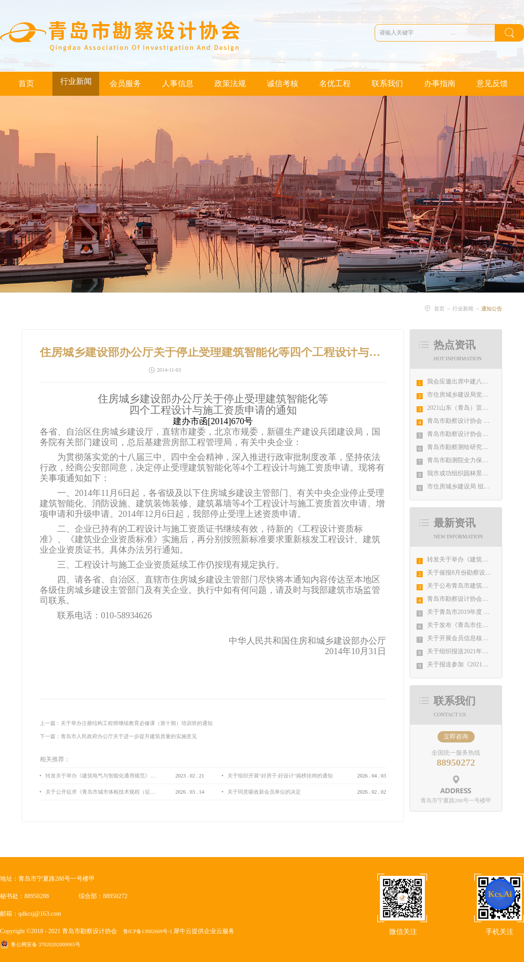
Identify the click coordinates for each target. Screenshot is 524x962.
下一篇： (118, 736)
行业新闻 (462, 309)
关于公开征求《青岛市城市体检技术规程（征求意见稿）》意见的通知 (100, 792)
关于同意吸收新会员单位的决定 (264, 792)
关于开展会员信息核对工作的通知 (473, 638)
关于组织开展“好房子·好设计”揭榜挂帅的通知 (280, 776)
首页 (26, 83)
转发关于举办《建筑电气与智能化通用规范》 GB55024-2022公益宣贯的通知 (100, 776)
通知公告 (491, 309)
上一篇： (126, 723)
